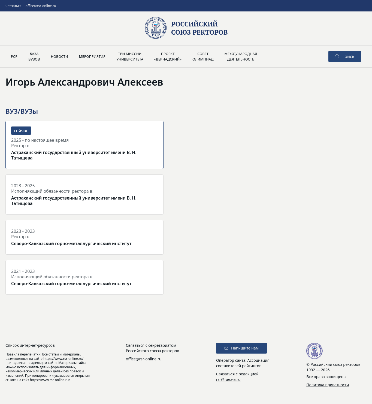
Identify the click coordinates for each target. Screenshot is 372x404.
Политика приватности (327, 384)
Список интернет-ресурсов (30, 345)
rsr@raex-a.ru (228, 379)
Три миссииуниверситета (129, 56)
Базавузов (34, 56)
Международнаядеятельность (240, 56)
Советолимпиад (203, 56)
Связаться (13, 6)
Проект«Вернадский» (168, 56)
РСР (14, 56)
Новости (59, 56)
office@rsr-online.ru (41, 6)
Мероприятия (92, 56)
